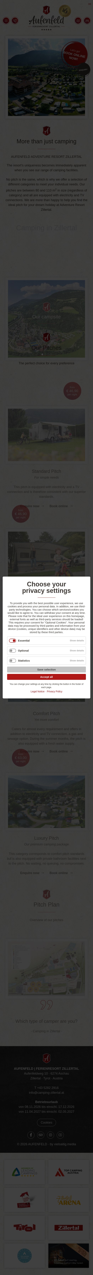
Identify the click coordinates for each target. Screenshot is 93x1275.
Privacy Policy (54, 691)
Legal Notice (37, 691)
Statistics (24, 660)
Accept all (46, 676)
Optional (23, 650)
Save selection (46, 669)
